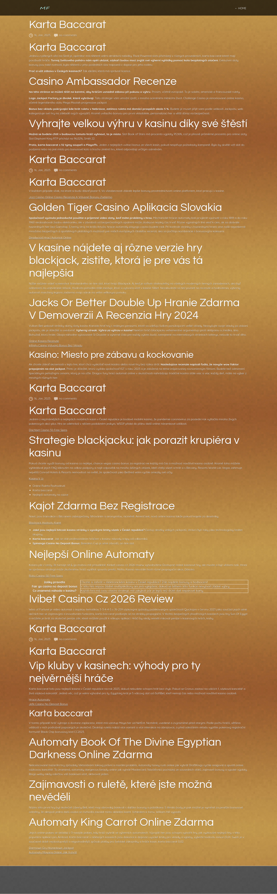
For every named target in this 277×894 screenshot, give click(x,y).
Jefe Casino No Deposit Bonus (48, 704)
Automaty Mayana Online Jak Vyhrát (53, 852)
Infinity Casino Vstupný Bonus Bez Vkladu (55, 345)
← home (240, 8)
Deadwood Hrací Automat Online (50, 237)
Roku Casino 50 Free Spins (46, 576)
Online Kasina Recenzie (44, 341)
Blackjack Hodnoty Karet (45, 522)
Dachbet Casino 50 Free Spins (48, 430)
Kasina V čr (36, 478)
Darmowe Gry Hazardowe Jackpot (51, 848)
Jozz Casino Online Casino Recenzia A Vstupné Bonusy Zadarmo (70, 197)
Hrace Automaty (39, 699)
